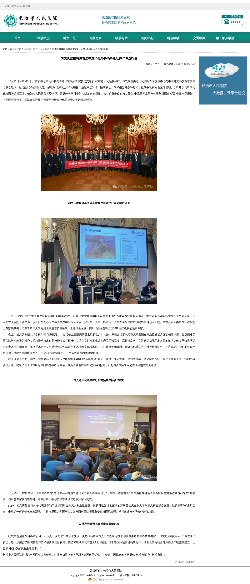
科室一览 (69, 38)
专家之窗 (95, 38)
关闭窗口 (190, 562)
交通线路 (199, 38)
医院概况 (43, 38)
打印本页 (179, 562)
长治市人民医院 (22, 48)
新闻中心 (147, 38)
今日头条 (44, 48)
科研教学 (173, 38)
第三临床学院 (225, 38)
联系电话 (121, 38)
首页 (17, 38)
